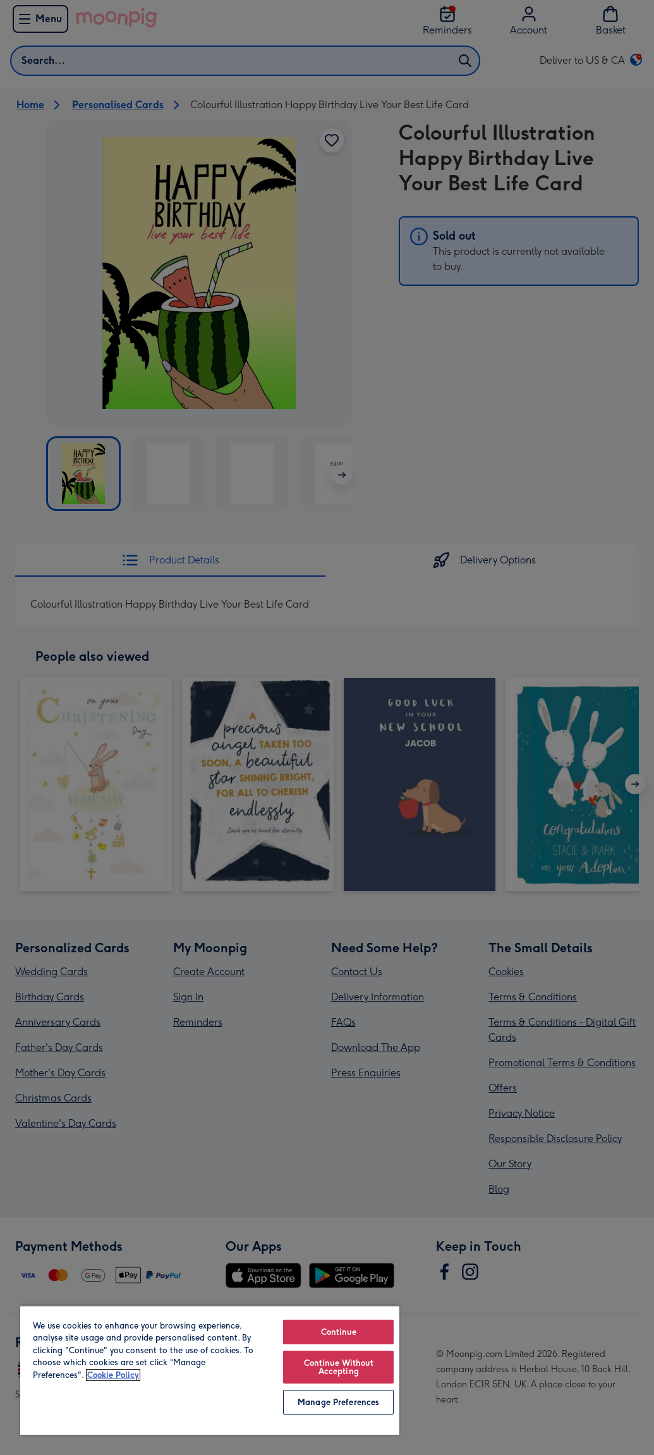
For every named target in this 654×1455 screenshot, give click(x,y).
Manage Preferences (338, 1402)
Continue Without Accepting (338, 1367)
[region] (209, 1370)
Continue (338, 1332)
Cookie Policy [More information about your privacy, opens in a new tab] (113, 1375)
